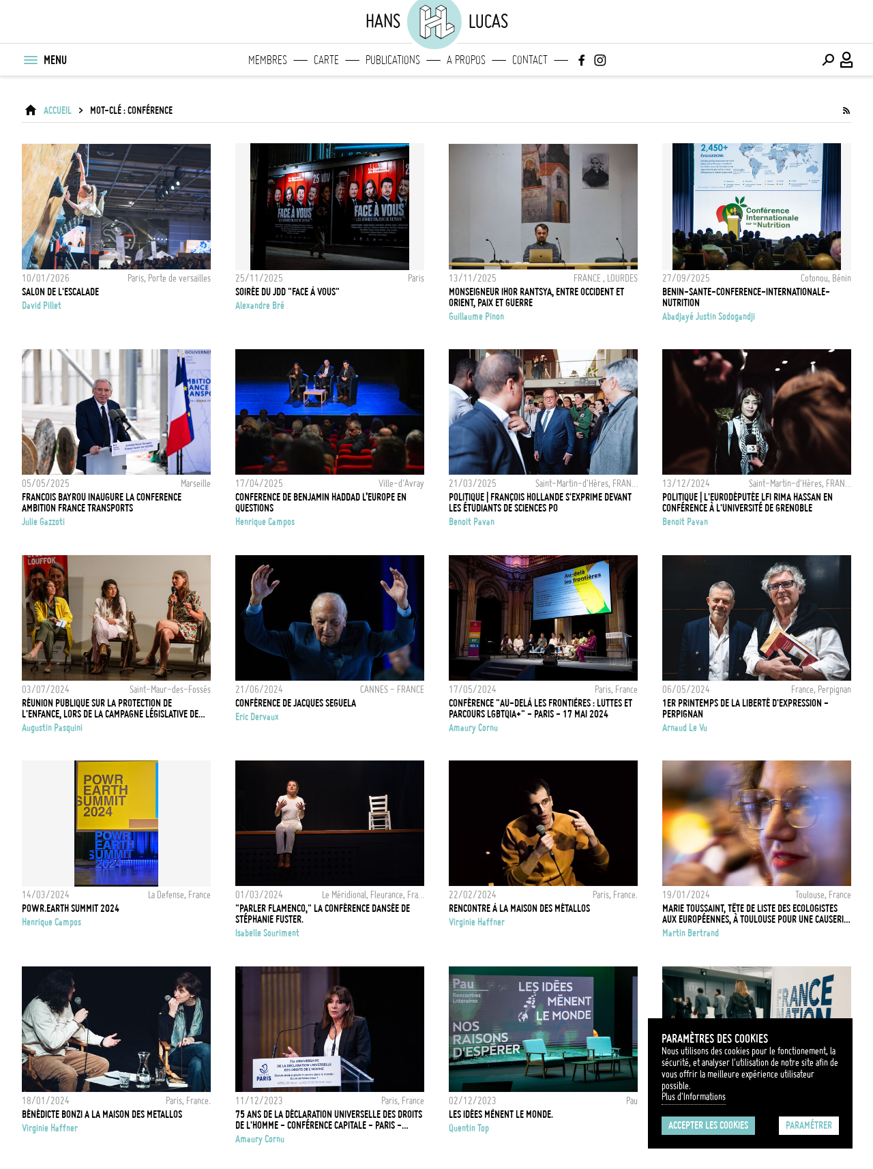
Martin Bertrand (690, 933)
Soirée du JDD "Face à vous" (287, 291)
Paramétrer (809, 1125)
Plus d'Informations (694, 1097)
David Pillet (41, 305)
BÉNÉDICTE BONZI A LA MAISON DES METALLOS (102, 1114)
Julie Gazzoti (43, 522)
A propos (466, 60)
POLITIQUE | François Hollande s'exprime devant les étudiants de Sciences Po (540, 503)
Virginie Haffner (477, 922)
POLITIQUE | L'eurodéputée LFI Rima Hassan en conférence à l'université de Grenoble (747, 503)
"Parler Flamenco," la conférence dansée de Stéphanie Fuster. (322, 914)
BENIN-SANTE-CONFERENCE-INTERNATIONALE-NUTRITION (746, 297)
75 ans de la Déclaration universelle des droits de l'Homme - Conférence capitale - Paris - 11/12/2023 (328, 1120)
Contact (530, 60)
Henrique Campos (265, 522)
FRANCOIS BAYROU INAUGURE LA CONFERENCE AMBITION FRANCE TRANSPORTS (101, 503)
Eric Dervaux (257, 717)
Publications (393, 60)
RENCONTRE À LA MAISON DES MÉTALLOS (519, 908)
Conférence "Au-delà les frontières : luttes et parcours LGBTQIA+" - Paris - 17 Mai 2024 (540, 709)
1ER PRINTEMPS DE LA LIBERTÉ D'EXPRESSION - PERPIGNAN (745, 709)
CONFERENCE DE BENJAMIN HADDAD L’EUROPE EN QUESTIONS (320, 503)
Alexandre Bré (259, 305)
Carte (326, 60)
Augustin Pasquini (52, 728)
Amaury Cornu (473, 728)
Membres (267, 60)
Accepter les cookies (708, 1125)
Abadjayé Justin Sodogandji (708, 316)
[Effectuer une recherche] (828, 60)
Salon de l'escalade (60, 291)
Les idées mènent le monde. (501, 1114)
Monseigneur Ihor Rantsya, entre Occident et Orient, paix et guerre (536, 297)
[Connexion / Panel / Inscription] (847, 60)
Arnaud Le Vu (684, 728)
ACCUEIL (58, 110)
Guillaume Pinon (476, 316)
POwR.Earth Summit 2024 (70, 908)
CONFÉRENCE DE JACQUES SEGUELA (295, 703)
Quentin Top (469, 1128)
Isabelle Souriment (267, 933)
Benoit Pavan (471, 522)
